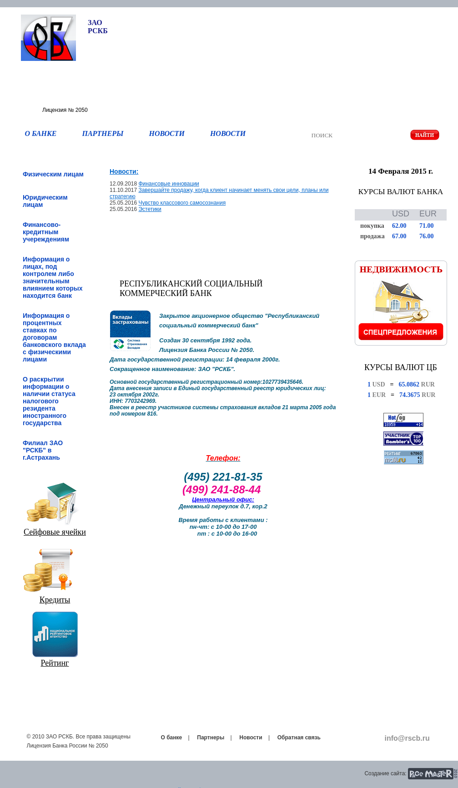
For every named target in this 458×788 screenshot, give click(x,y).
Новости (250, 737)
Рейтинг (55, 663)
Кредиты (55, 599)
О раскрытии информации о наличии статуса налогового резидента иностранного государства (49, 401)
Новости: (124, 171)
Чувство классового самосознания (182, 203)
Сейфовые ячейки (55, 532)
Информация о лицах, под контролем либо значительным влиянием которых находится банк (53, 277)
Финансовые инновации (168, 184)
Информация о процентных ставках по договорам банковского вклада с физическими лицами (54, 337)
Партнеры (210, 737)
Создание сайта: (385, 773)
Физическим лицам (53, 174)
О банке (171, 737)
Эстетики (149, 209)
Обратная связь (299, 737)
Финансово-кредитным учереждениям (46, 232)
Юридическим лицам (45, 201)
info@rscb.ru (407, 738)
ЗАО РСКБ (98, 27)
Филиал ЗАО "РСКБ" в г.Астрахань (43, 450)
